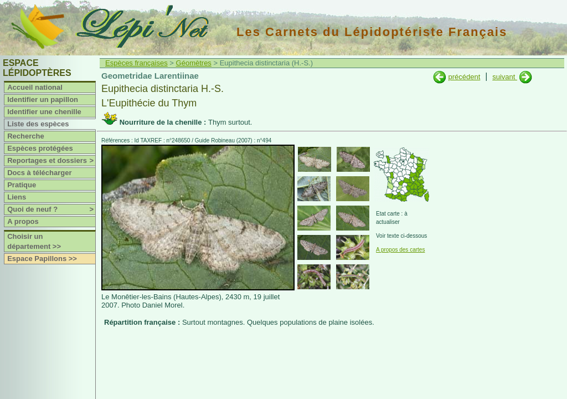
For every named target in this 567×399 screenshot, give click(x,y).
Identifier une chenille (44, 112)
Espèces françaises (136, 63)
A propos (23, 221)
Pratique (21, 185)
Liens (16, 197)
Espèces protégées (40, 148)
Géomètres (194, 63)
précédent (464, 77)
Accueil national (35, 87)
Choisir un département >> (34, 241)
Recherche (25, 136)
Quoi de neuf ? (51, 209)
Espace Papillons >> (42, 258)
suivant (504, 77)
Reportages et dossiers (51, 161)
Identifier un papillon (42, 99)
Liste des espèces (38, 124)
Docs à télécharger (39, 172)
